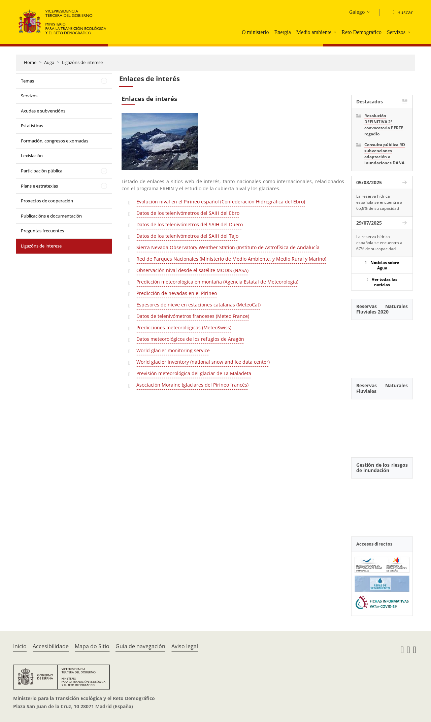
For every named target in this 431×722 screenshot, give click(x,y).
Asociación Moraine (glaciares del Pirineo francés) (192, 385)
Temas (27, 81)
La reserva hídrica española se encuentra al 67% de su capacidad (379, 243)
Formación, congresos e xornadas (54, 141)
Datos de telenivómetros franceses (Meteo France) (192, 316)
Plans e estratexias (39, 186)
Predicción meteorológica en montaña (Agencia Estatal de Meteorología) (217, 281)
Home (30, 62)
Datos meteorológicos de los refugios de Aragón (190, 339)
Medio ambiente (313, 32)
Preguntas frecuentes (42, 231)
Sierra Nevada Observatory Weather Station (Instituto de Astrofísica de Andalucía (228, 247)
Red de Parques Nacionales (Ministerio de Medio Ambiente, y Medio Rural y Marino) (231, 259)
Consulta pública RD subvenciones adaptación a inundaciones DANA (384, 154)
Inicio (20, 646)
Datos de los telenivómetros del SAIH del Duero (189, 224)
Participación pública (41, 171)
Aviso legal (184, 646)
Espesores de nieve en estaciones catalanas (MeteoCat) (198, 304)
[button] (336, 32)
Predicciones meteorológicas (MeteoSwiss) (183, 327)
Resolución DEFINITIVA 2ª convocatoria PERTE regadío (383, 125)
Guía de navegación (140, 646)
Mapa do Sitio (92, 646)
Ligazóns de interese (82, 62)
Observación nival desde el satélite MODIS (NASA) (192, 270)
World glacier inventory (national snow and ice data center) (203, 362)
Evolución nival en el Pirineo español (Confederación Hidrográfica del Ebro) (220, 201)
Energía (282, 32)
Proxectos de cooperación (47, 201)
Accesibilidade (51, 646)
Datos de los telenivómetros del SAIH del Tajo (187, 236)
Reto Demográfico (361, 32)
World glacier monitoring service (173, 350)
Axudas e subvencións (43, 111)
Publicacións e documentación (51, 216)
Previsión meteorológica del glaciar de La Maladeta (193, 373)
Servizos (396, 32)
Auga (49, 62)
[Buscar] (400, 12)
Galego (357, 12)
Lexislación (32, 156)
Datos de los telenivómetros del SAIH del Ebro (187, 213)
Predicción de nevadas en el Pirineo (176, 293)
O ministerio (255, 32)
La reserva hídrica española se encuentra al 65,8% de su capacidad (379, 202)
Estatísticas (32, 126)
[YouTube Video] (382, 345)
